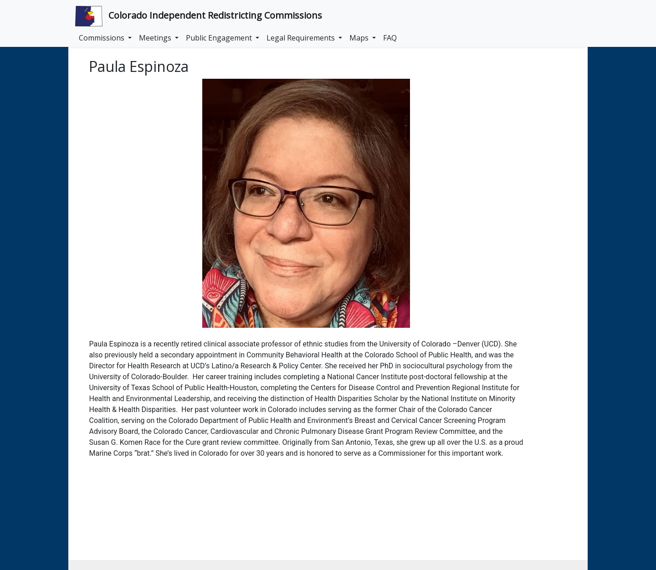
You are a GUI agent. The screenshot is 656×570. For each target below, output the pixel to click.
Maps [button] (359, 38)
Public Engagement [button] (220, 38)
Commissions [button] (102, 38)
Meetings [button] (156, 38)
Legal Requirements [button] (301, 38)
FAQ (390, 38)
